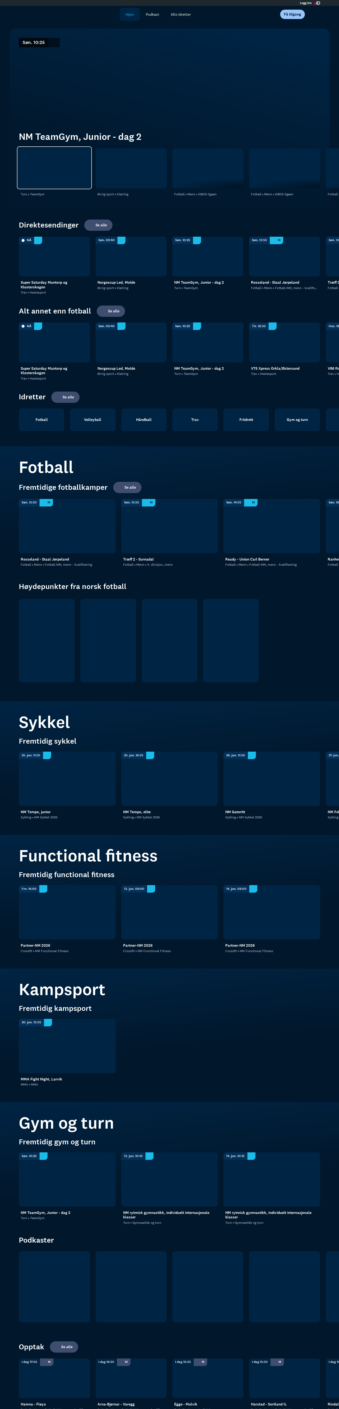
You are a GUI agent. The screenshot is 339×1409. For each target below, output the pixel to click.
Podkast (152, 14)
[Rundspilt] (284, 1286)
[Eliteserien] (47, 640)
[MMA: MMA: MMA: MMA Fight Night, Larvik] (67, 1046)
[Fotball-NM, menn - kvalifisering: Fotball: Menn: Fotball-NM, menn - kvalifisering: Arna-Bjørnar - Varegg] (131, 1378)
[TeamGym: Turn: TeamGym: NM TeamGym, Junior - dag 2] (54, 167)
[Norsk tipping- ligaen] (231, 640)
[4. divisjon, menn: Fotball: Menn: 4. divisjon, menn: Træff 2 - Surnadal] (169, 526)
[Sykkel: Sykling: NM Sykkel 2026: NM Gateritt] (271, 779)
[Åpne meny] (313, 14)
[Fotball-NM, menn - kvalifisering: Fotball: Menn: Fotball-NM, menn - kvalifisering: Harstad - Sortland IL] (284, 1378)
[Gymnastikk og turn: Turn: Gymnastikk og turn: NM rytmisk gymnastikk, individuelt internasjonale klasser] (169, 1179)
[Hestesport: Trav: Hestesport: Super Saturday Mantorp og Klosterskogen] (54, 257)
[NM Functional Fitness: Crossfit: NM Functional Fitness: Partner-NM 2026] (67, 912)
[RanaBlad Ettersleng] (131, 1286)
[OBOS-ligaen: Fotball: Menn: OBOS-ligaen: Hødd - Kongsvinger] (284, 168)
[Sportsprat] (207, 1286)
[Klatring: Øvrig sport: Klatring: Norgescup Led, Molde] (131, 168)
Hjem (129, 14)
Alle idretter (181, 14)
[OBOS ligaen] (108, 640)
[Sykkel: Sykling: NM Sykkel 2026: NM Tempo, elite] (169, 779)
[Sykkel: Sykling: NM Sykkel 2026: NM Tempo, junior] (67, 779)
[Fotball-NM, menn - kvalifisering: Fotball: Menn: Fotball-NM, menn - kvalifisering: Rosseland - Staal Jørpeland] (284, 257)
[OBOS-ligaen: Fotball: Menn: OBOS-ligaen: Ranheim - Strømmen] (207, 168)
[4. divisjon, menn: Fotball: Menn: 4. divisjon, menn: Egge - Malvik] (207, 1378)
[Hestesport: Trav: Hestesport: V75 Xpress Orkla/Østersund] (284, 342)
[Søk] (113, 14)
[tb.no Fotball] (54, 1286)
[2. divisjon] (170, 640)
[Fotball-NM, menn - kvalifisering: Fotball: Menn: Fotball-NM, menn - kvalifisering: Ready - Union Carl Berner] (271, 526)
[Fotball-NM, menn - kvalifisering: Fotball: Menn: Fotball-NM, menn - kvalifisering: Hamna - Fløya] (54, 1378)
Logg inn (306, 3)
